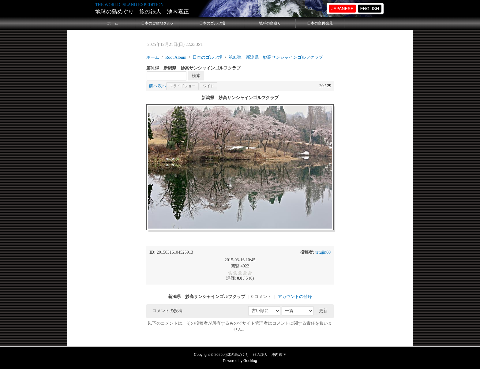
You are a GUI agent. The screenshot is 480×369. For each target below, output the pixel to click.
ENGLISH (369, 8)
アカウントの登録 (295, 296)
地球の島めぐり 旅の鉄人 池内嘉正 (142, 12)
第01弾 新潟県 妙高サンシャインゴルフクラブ (276, 57)
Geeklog (250, 361)
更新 (323, 310)
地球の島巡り (270, 23)
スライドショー (182, 86)
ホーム (112, 23)
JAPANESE (342, 8)
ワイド (208, 86)
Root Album (175, 57)
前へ (153, 86)
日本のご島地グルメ (157, 23)
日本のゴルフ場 (212, 23)
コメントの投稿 (167, 310)
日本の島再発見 (320, 23)
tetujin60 (323, 252)
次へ (162, 86)
